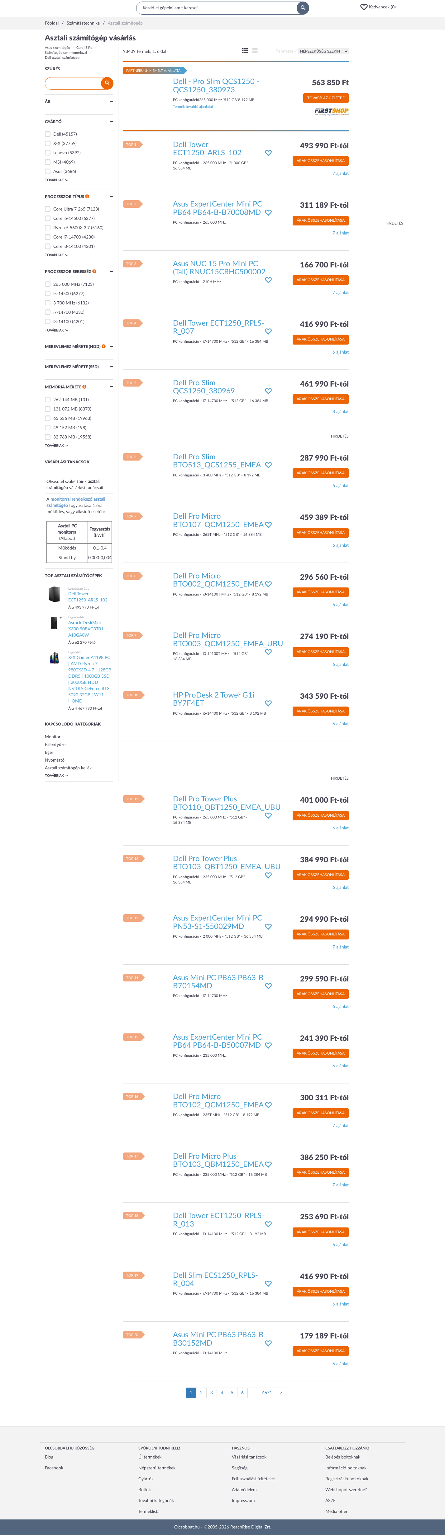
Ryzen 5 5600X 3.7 (71, 228)
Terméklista (149, 1511)
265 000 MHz (66, 284)
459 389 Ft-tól (324, 518)
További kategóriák (156, 1501)
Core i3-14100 (67, 246)
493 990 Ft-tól (324, 146)
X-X (56, 143)
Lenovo (60, 153)
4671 (267, 1393)
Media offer (336, 1511)
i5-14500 (62, 294)
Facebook (54, 1468)
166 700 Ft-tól (324, 265)
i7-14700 (62, 312)
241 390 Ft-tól (324, 1038)
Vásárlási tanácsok (249, 1457)
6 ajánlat (341, 352)
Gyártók (146, 1479)
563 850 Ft (330, 83)
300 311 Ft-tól (324, 1098)
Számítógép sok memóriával (66, 52)
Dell (57, 134)
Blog (49, 1457)
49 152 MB (64, 428)
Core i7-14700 (67, 237)
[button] (380, 7)
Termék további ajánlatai (193, 107)
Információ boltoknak (345, 1468)
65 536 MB (64, 418)
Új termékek (149, 1457)
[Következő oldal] (281, 1393)
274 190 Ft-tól (324, 637)
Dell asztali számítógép (62, 57)
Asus (57, 171)
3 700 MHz (64, 303)
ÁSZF (330, 1501)
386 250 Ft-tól (324, 1158)
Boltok (144, 1490)
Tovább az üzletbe (326, 98)
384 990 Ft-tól (324, 860)
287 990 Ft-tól (324, 458)
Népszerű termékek (156, 1468)
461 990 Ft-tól (324, 384)
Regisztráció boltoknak (346, 1479)
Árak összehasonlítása (321, 161)
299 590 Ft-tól (324, 979)
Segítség (239, 1468)
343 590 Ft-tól (324, 696)
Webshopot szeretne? (346, 1490)
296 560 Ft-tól (324, 577)
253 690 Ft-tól (324, 1217)
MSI (57, 162)
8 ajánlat (341, 412)
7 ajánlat (341, 173)
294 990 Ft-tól (324, 919)
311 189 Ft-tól (324, 205)
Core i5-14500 (67, 218)
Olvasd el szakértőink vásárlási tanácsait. (75, 485)
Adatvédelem (244, 1490)
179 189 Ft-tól (324, 1336)
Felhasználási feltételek (253, 1479)
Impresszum (243, 1501)
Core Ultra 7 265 (69, 209)
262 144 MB (65, 400)
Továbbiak (57, 180)
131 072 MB (65, 409)
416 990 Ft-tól (324, 324)
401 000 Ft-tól (324, 800)
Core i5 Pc (84, 47)
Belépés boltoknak (342, 1457)
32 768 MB (64, 437)
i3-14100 (62, 322)
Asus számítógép (57, 47)
